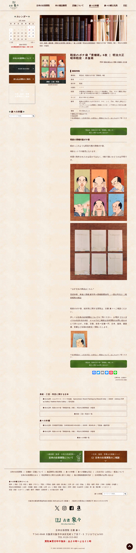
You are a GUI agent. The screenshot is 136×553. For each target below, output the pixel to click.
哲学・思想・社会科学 (75, 487)
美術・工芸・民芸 (52, 82)
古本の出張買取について (88, 317)
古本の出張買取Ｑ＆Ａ (29, 475)
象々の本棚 (94, 6)
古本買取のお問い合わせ (104, 475)
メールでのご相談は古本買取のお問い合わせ (108, 320)
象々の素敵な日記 (85, 472)
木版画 (119, 62)
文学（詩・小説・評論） (76, 484)
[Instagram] (64, 508)
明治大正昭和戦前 (89, 43)
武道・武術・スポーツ (16, 490)
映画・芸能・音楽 (60, 487)
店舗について (78, 6)
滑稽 (114, 62)
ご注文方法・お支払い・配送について (109, 472)
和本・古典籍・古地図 (108, 484)
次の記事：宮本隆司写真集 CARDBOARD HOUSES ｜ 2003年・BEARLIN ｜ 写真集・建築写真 (77, 425)
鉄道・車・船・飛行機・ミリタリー (97, 487)
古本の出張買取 (43, 6)
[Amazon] (79, 508)
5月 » (32, 42)
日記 (125, 6)
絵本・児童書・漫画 (30, 487)
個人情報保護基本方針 (82, 475)
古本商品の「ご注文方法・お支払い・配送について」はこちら (94, 118)
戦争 (10, 484)
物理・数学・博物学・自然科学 (36, 490)
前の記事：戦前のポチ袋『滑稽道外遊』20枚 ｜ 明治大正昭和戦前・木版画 (70, 408)
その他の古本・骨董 (56, 490)
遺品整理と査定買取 (54, 472)
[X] (57, 508)
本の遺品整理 (61, 6)
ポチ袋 (125, 62)
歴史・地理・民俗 (93, 484)
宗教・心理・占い (45, 487)
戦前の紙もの (108, 62)
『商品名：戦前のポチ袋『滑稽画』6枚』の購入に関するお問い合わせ (98, 131)
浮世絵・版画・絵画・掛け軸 (56, 484)
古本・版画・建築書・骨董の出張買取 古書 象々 (56, 43)
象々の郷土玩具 (111, 6)
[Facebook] (71, 508)
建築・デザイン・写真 (36, 484)
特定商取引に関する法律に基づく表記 (56, 475)
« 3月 (11, 42)
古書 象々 (14, 5)
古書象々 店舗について (34, 472)
